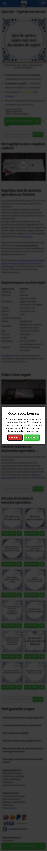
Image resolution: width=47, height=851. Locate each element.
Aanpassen (15, 437)
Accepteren (32, 437)
